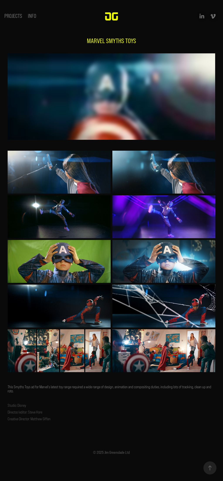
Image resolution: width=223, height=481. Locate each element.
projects (13, 16)
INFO (32, 16)
